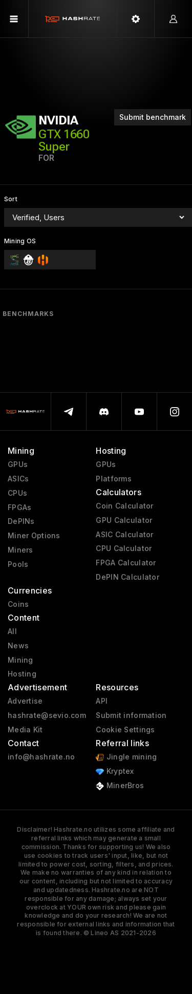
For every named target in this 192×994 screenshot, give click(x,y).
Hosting (22, 674)
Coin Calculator (124, 506)
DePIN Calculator (127, 577)
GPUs (18, 464)
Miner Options (34, 536)
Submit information (131, 715)
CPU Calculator (124, 548)
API (102, 701)
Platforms (114, 479)
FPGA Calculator (126, 563)
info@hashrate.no (41, 757)
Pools (18, 564)
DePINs (21, 521)
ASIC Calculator (124, 535)
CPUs (17, 493)
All (12, 631)
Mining (20, 660)
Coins (18, 604)
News (18, 646)
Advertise (25, 701)
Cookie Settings (125, 730)
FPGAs (19, 507)
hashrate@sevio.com (47, 715)
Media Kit (25, 730)
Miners (20, 550)
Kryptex (115, 771)
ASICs (18, 479)
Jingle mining (126, 757)
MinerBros (120, 785)
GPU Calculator (124, 520)
